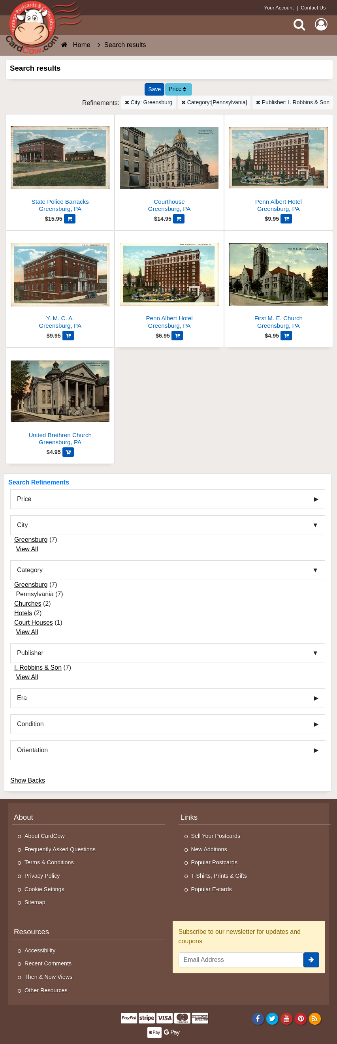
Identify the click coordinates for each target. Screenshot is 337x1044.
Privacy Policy (42, 876)
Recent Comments (48, 963)
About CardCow (44, 836)
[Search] (299, 24)
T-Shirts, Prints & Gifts (219, 876)
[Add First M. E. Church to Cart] (286, 335)
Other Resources (46, 990)
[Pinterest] (301, 1018)
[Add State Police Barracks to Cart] (69, 218)
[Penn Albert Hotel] (278, 166)
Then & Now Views (48, 977)
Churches (27, 603)
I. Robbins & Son (38, 667)
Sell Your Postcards (216, 836)
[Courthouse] (169, 166)
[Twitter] (272, 1018)
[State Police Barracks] (60, 166)
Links (189, 817)
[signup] (311, 959)
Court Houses (33, 622)
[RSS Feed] (315, 1018)
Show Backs (27, 780)
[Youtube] (287, 1018)
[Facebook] (258, 1018)
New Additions (209, 849)
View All (27, 549)
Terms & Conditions (49, 862)
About (23, 817)
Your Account (279, 8)
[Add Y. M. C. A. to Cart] (68, 335)
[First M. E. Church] (278, 283)
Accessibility (39, 950)
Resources (31, 932)
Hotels (23, 613)
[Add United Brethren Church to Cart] (68, 452)
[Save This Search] (154, 89)
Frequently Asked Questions (60, 849)
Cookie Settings (44, 889)
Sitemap (34, 902)
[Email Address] (241, 959)
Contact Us (313, 8)
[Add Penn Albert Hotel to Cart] (286, 218)
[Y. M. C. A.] (60, 283)
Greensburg (31, 539)
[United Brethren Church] (60, 400)
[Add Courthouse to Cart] (179, 218)
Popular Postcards (214, 862)
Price (177, 89)
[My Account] (321, 24)
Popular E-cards (211, 889)
